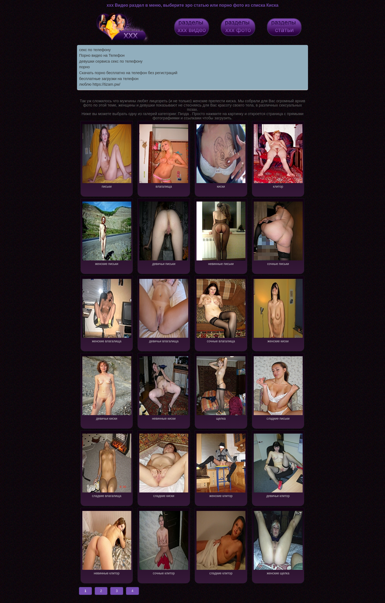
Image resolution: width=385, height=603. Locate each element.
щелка (221, 387)
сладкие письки (278, 387)
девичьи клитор (278, 465)
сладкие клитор (221, 542)
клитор (278, 155)
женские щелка (278, 542)
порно (84, 67)
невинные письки (221, 233)
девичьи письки (164, 233)
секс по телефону (95, 50)
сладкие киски (164, 465)
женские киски (278, 310)
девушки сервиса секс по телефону (111, 61)
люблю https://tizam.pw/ (99, 84)
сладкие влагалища (107, 465)
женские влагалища (107, 310)
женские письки (107, 233)
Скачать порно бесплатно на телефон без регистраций (128, 73)
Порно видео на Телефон (102, 55)
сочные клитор (164, 542)
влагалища (164, 155)
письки (107, 155)
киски (221, 155)
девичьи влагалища (164, 310)
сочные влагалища (221, 310)
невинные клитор (107, 542)
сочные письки (278, 233)
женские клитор (221, 465)
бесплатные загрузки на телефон (108, 79)
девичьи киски (107, 387)
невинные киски (164, 387)
